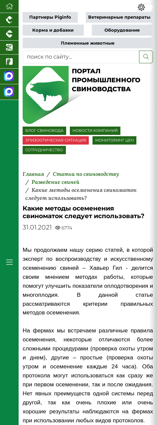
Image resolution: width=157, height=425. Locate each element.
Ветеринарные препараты (119, 17)
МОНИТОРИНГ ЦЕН (114, 140)
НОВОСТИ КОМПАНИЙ (95, 130)
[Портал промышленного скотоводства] (9, 34)
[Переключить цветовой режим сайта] (145, 7)
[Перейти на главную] (9, 6)
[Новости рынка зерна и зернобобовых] (9, 62)
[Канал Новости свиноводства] (9, 76)
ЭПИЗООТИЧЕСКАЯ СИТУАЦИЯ (55, 140)
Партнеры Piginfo (50, 17)
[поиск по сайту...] (81, 57)
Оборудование (122, 30)
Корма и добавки (53, 30)
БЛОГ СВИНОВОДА (44, 130)
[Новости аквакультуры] (9, 48)
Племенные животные (87, 43)
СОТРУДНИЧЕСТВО (44, 150)
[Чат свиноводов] (9, 92)
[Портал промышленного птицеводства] (9, 20)
